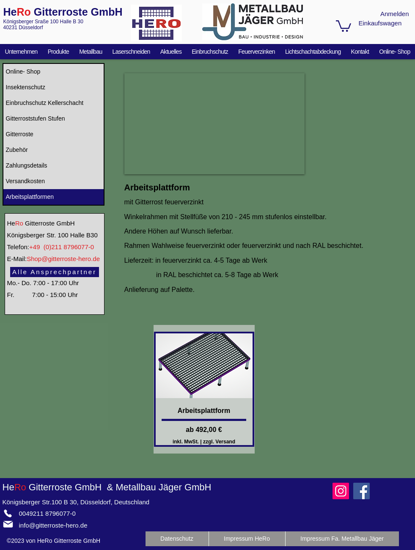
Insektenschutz (25, 87)
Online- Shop (23, 71)
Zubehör (17, 149)
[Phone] (8, 513)
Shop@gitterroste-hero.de (63, 258)
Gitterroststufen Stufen (35, 118)
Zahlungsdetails (26, 165)
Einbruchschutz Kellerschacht (45, 102)
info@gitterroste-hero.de (53, 525)
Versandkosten (25, 181)
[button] (343, 25)
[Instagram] (341, 491)
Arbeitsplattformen (30, 196)
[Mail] (8, 524)
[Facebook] (361, 491)
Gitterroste (19, 134)
